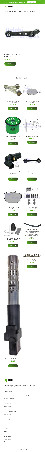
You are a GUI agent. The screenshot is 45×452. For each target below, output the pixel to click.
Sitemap (6, 441)
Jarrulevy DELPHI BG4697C (32, 136)
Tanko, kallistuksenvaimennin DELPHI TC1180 (32, 172)
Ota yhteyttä (7, 434)
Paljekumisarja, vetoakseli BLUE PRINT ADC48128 (13, 239)
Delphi (18, 54)
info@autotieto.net (9, 398)
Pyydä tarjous (31, 2)
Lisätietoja (10, 64)
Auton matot (7, 409)
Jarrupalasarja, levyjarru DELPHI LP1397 (32, 102)
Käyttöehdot (7, 436)
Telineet (6, 416)
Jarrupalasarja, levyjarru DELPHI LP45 (12, 208)
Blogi (5, 431)
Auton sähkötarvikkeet (10, 411)
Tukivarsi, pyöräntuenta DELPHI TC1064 (13, 102)
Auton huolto (7, 406)
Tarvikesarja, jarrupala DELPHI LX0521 (32, 208)
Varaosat (6, 422)
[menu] (39, 7)
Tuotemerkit (14, 54)
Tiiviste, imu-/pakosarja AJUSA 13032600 (32, 260)
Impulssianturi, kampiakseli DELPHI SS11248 (13, 172)
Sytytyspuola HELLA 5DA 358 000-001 (12, 359)
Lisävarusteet (7, 414)
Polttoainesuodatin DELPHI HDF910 (13, 137)
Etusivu (6, 14)
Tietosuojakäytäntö (9, 439)
